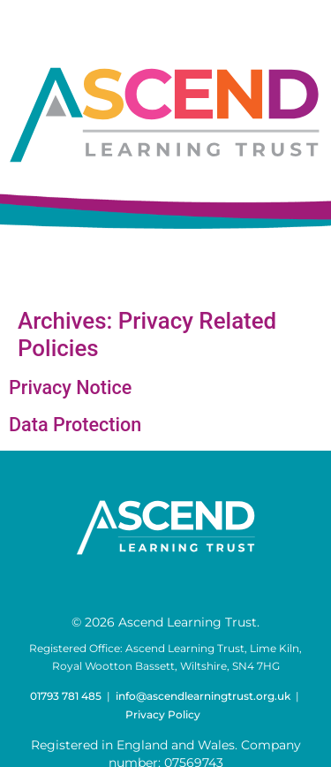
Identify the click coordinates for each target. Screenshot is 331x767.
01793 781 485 (66, 695)
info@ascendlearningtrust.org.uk (203, 695)
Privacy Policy (162, 714)
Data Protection (75, 425)
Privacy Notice (70, 387)
